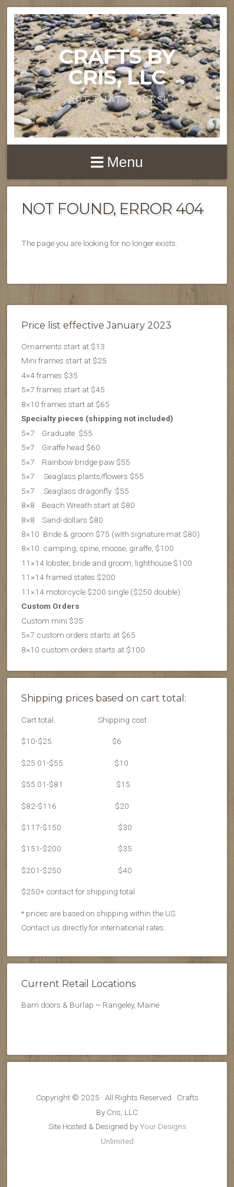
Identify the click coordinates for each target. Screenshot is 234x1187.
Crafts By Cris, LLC (117, 67)
